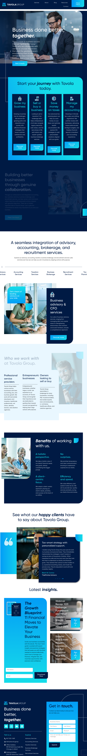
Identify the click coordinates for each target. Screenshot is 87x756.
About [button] (47, 3)
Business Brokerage (51, 274)
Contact (65, 6)
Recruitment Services (68, 274)
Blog (55, 2)
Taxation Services (34, 274)
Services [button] (37, 3)
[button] (62, 578)
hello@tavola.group (12, 741)
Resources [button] (64, 3)
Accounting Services (18, 274)
